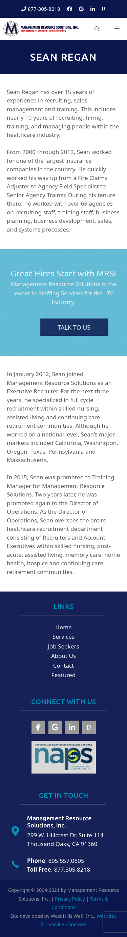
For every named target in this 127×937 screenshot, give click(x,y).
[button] (38, 727)
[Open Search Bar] (97, 29)
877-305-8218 (40, 8)
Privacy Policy (70, 899)
